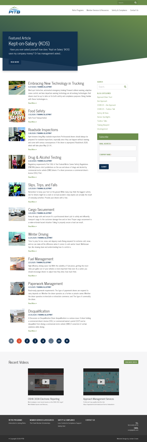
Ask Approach (102, 100)
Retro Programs (78, 10)
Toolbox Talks (102, 120)
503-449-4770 (133, 425)
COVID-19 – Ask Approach (106, 104)
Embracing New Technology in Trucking (56, 83)
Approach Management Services (98, 399)
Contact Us (134, 10)
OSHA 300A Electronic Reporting (44, 399)
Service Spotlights (103, 116)
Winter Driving (38, 234)
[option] (46, 387)
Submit (104, 166)
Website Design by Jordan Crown (127, 438)
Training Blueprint (103, 124)
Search (135, 2)
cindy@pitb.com (133, 430)
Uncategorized (102, 128)
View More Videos (131, 362)
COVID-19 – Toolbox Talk (106, 108)
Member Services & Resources (98, 10)
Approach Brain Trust (104, 96)
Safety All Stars (103, 112)
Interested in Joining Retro (17, 423)
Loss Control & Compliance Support (69, 423)
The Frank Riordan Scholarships (40, 423)
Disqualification (39, 311)
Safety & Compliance (119, 10)
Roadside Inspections (43, 129)
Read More (15, 62)
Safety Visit (61, 426)
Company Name (105, 154)
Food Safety (36, 111)
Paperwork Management (45, 283)
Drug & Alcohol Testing (44, 157)
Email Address (105, 143)
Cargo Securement (41, 209)
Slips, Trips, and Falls (42, 185)
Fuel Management (40, 259)
